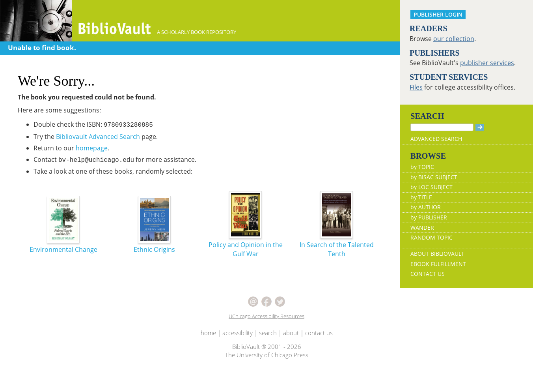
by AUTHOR (425, 207)
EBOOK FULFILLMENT (438, 264)
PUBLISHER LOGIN (438, 14)
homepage (92, 148)
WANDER (422, 227)
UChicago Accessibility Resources (266, 316)
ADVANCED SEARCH (436, 138)
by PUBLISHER (428, 217)
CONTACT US (427, 273)
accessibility (237, 333)
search (268, 333)
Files (416, 87)
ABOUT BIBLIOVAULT (437, 253)
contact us (319, 333)
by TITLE (421, 197)
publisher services (487, 62)
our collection (453, 38)
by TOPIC (422, 167)
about (291, 333)
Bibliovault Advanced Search (98, 136)
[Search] (441, 127)
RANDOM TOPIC (431, 237)
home (208, 333)
